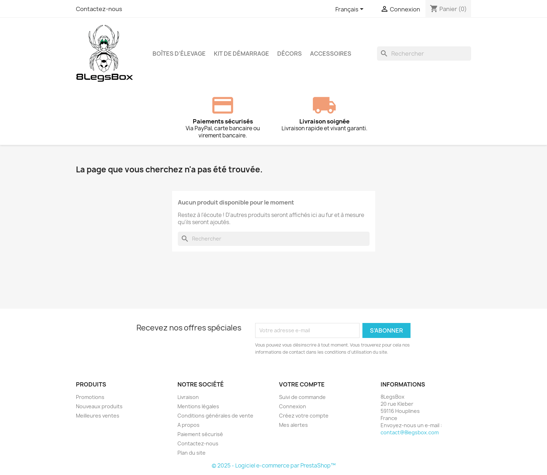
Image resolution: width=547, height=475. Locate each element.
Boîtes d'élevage (179, 53)
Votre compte (302, 384)
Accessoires (330, 53)
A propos (188, 424)
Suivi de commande (302, 397)
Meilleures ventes (97, 415)
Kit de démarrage (241, 53)
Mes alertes (293, 424)
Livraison (188, 397)
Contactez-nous (99, 9)
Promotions (90, 397)
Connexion (292, 406)
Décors (289, 53)
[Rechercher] (424, 53)
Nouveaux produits (99, 406)
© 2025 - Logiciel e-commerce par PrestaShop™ (274, 465)
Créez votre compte (304, 415)
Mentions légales (198, 406)
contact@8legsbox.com (410, 432)
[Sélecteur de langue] (350, 9)
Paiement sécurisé (200, 434)
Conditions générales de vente (215, 415)
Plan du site (191, 452)
